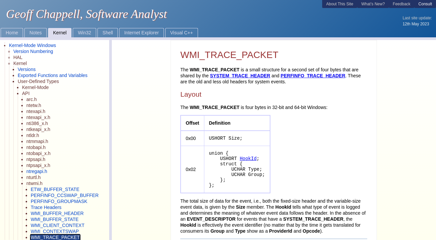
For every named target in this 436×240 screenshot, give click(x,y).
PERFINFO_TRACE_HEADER (313, 75)
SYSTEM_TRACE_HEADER (240, 75)
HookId (248, 158)
